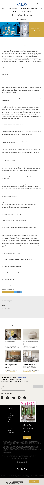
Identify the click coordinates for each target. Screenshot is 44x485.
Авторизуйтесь (16, 312)
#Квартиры (29, 371)
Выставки (10, 421)
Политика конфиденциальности (19, 458)
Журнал (40, 8)
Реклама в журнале (23, 455)
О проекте (3, 455)
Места (28, 8)
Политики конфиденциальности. (13, 483)
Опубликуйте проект (27, 438)
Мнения (29, 11)
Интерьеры (10, 8)
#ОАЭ (36, 371)
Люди (36, 8)
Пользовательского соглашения (35, 388)
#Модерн (33, 371)
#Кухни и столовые (12, 371)
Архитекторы (23, 8)
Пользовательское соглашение (26, 456)
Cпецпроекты (11, 432)
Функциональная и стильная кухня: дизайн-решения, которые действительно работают (12, 365)
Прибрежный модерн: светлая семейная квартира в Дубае (30, 363)
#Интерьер (6, 371)
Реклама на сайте (12, 455)
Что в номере (27, 431)
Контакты (33, 455)
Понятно (34, 481)
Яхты (14, 11)
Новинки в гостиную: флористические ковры (11, 342)
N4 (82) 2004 (25, 45)
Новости (4, 8)
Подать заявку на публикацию (9, 456)
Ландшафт (16, 8)
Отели (18, 11)
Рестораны (23, 11)
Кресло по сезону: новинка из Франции (30, 342)
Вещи (32, 8)
